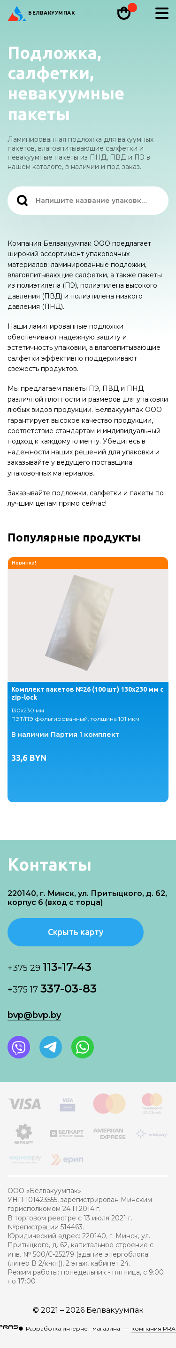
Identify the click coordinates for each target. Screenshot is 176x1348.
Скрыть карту (75, 931)
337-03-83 (52, 988)
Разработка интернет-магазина (73, 1328)
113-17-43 (50, 967)
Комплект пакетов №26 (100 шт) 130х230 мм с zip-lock (87, 693)
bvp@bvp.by (34, 1015)
